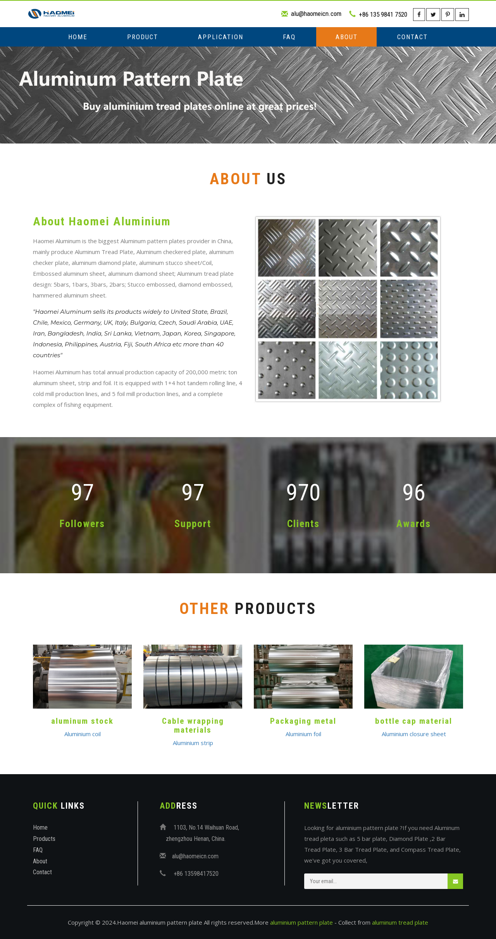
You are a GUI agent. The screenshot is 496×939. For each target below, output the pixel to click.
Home (78, 37)
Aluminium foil (303, 734)
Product (142, 37)
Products (44, 838)
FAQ (289, 37)
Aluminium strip (193, 743)
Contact (412, 37)
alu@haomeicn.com (316, 13)
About (347, 37)
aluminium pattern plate (301, 922)
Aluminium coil (82, 734)
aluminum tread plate (400, 922)
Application (220, 37)
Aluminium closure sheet (414, 734)
